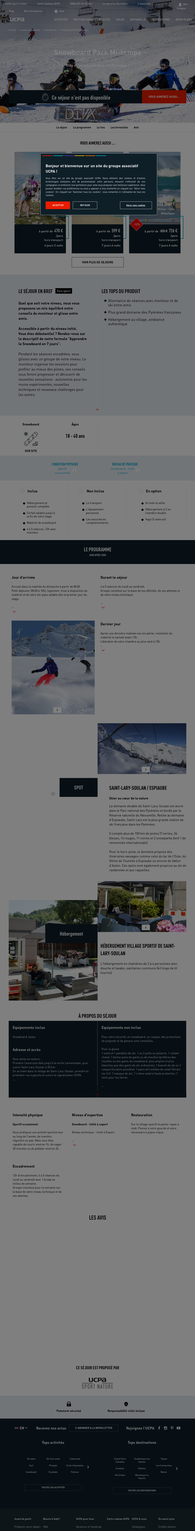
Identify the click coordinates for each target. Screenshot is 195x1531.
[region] (98, 184)
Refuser (85, 205)
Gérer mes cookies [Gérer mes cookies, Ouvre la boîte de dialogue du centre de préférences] (135, 205)
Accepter (58, 205)
